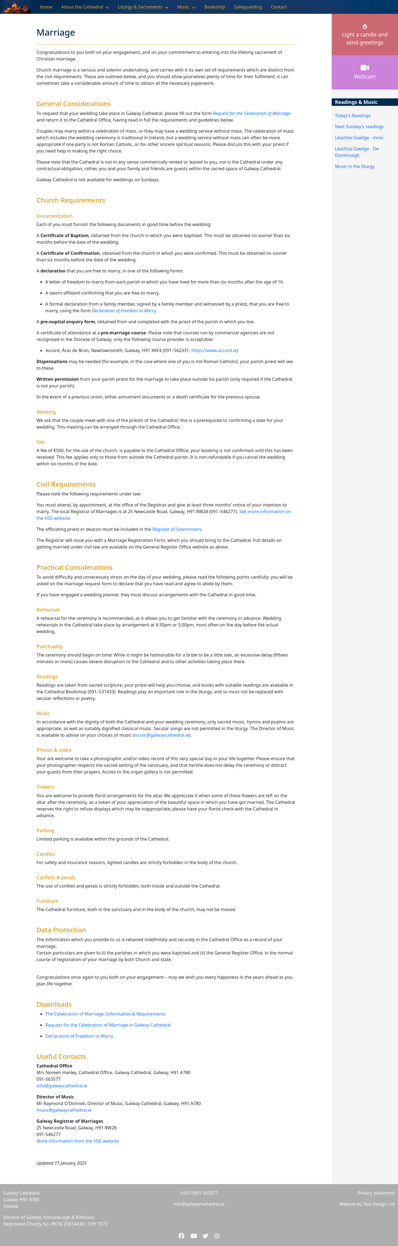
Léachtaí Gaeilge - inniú (359, 138)
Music (183, 7)
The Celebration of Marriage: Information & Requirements (105, 1014)
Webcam (365, 72)
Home (46, 7)
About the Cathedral (82, 7)
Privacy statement (376, 1193)
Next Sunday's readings (359, 127)
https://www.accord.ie (214, 350)
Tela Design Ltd (379, 1204)
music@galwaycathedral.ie (161, 735)
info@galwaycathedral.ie (61, 1086)
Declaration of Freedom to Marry (79, 1036)
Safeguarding (248, 7)
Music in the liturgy (355, 166)
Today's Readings (353, 115)
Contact (279, 7)
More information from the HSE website (77, 1141)
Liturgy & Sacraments (140, 7)
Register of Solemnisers (176, 529)
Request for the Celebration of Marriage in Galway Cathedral (108, 1025)
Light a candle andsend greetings (364, 35)
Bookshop (215, 7)
